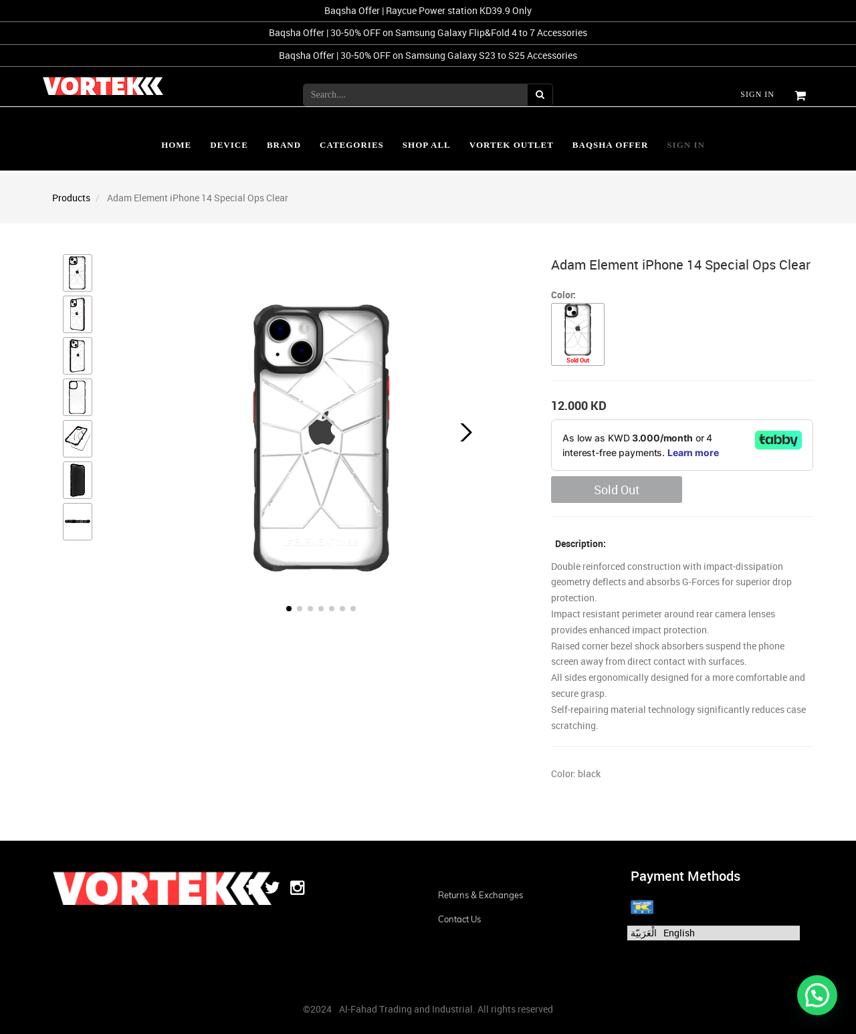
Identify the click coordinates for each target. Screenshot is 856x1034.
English (679, 932)
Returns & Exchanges (480, 895)
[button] (463, 432)
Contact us (459, 919)
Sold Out (616, 490)
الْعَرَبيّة (644, 932)
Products (71, 197)
